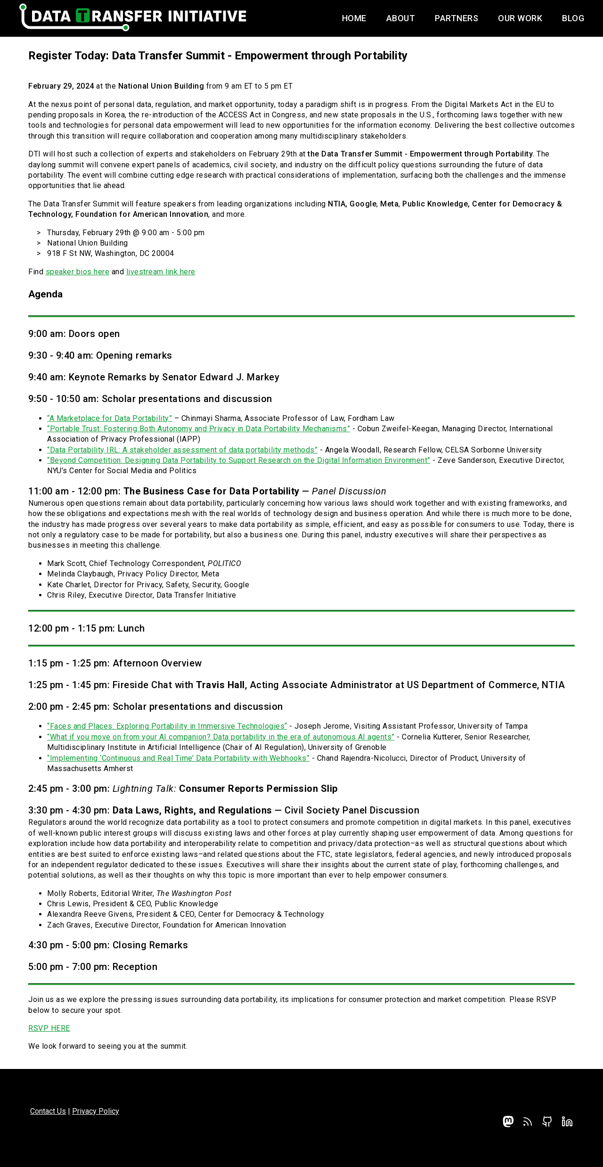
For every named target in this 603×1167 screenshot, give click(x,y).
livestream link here (161, 271)
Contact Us (48, 1111)
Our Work (520, 18)
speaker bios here (78, 271)
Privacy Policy (95, 1111)
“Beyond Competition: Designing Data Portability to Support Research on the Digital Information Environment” (239, 460)
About (401, 18)
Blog (573, 18)
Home (354, 18)
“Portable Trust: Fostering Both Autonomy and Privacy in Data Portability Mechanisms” (198, 428)
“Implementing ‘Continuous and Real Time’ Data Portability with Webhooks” (178, 758)
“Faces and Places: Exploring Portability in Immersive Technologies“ (167, 726)
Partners (456, 18)
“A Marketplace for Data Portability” (109, 418)
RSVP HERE (49, 1028)
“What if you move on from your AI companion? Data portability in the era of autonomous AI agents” (221, 736)
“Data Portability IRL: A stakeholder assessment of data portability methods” (182, 449)
